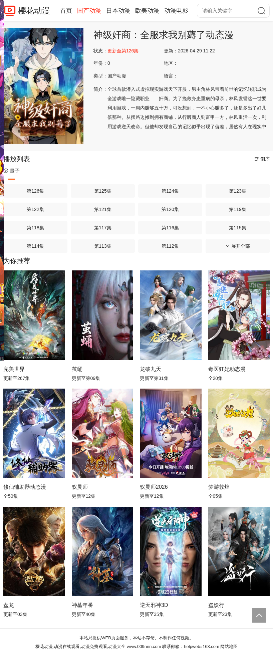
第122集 (35, 209)
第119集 (237, 209)
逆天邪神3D (154, 605)
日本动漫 (118, 10)
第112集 (170, 246)
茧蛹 (77, 369)
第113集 (102, 246)
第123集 (237, 191)
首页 (66, 10)
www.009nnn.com (144, 646)
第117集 (102, 227)
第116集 (170, 227)
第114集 (35, 246)
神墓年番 (82, 605)
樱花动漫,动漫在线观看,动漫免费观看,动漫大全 (80, 646)
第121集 (102, 209)
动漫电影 (176, 10)
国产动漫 (89, 10)
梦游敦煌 (219, 487)
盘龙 (8, 605)
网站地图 (229, 646)
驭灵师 (80, 487)
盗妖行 (216, 605)
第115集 (237, 227)
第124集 (170, 191)
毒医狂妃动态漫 (227, 369)
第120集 (170, 209)
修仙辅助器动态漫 (24, 487)
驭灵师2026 (154, 487)
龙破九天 (150, 369)
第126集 (35, 191)
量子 (11, 171)
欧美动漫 (147, 10)
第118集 (35, 227)
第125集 (102, 191)
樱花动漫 (34, 10)
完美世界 (14, 369)
